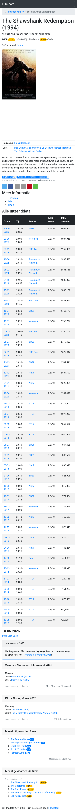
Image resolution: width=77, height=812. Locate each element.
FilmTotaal (13, 198)
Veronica (33, 238)
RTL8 (31, 403)
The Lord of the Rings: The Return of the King (33, 792)
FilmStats (8, 4)
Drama (20, 45)
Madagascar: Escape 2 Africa (25, 742)
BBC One (33, 300)
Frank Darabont (22, 143)
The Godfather (18, 785)
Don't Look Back (10, 636)
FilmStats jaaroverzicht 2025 (37, 654)
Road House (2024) (21, 676)
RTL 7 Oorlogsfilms (62, 719)
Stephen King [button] (15, 11)
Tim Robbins (20, 151)
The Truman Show (20, 739)
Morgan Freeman (62, 147)
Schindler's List (18, 796)
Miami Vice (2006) (20, 680)
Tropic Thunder (18, 749)
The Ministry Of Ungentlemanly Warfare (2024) (34, 713)
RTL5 (31, 589)
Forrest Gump (17, 752)
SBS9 (31, 228)
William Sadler (35, 151)
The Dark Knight (19, 789)
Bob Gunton (20, 147)
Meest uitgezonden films (60, 759)
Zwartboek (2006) (20, 709)
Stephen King (9, 177)
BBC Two (33, 249)
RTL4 (31, 620)
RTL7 (31, 414)
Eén (31, 558)
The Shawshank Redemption (25, 782)
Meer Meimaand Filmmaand (58, 686)
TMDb (11, 204)
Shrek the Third (18, 746)
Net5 (31, 372)
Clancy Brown (34, 147)
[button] (4, 186)
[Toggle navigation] (71, 4)
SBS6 (31, 444)
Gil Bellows (47, 147)
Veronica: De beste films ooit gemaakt (33, 177)
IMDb (10, 201)
